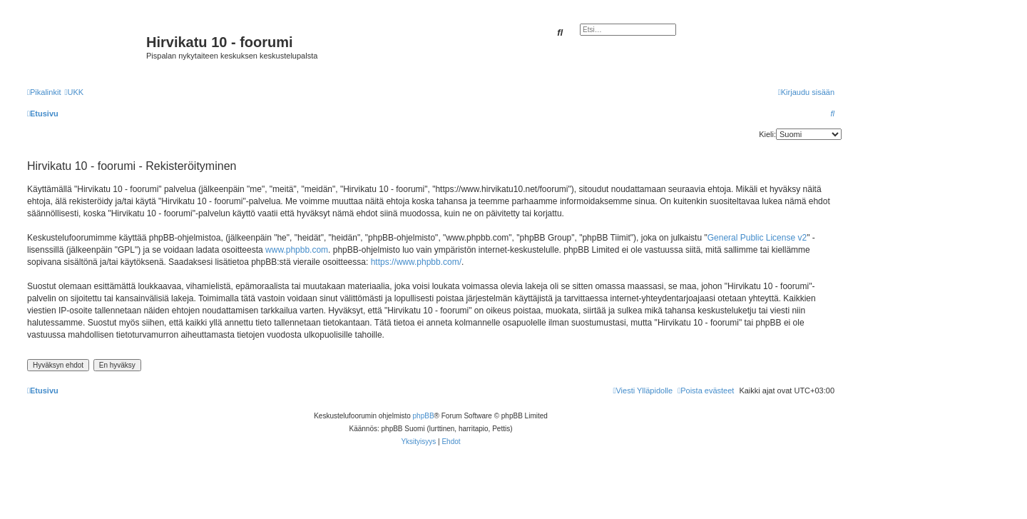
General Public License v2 (757, 238)
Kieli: (767, 134)
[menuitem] (73, 92)
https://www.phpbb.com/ (416, 262)
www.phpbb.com (296, 250)
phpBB (423, 416)
